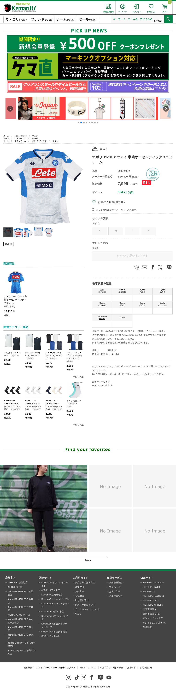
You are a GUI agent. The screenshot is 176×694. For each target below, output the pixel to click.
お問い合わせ (146, 667)
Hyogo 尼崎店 (162, 291)
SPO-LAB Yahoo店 (50, 636)
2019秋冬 (9, 244)
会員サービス (114, 577)
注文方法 (79, 587)
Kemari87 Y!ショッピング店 (55, 599)
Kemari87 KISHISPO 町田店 (20, 629)
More (88, 560)
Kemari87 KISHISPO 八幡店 (20, 601)
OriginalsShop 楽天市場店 (54, 631)
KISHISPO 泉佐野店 (18, 582)
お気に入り (114, 591)
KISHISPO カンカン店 (19, 614)
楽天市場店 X (149, 609)
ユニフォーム (33, 138)
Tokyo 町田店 (142, 304)
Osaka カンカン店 (162, 304)
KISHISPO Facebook (153, 596)
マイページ (114, 587)
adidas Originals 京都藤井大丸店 (21, 652)
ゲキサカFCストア (50, 590)
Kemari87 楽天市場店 (52, 594)
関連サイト (45, 577)
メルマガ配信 (115, 596)
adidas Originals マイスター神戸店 (21, 644)
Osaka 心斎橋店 (102, 304)
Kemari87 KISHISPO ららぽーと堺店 (20, 621)
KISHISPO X (149, 591)
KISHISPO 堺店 (15, 587)
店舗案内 (10, 577)
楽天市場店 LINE (151, 613)
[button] (78, 122)
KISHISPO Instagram (153, 582)
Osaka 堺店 (122, 304)
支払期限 (79, 596)
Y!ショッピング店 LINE (154, 622)
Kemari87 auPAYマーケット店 (55, 605)
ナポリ (55, 141)
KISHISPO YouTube (153, 605)
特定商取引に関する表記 (111, 667)
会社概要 (28, 667)
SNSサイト (147, 577)
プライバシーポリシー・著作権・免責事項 (55, 667)
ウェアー (36, 136)
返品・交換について (85, 605)
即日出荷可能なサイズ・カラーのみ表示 (116, 210)
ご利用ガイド (80, 577)
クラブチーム (20, 141)
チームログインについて (87, 609)
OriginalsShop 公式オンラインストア (54, 625)
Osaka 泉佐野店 (122, 291)
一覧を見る (78, 376)
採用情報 (131, 667)
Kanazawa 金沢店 (102, 317)
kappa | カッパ (21, 136)
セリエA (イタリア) (39, 141)
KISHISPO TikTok (151, 587)
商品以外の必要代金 (85, 582)
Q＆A (78, 613)
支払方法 (79, 591)
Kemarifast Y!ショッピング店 (54, 618)
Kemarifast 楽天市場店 (52, 611)
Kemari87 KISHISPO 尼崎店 (20, 609)
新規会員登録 (115, 582)
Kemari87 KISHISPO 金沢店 (20, 637)
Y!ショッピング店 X (153, 618)
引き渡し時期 (82, 600)
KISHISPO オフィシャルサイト (54, 584)
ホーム (6, 136)
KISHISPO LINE (151, 600)
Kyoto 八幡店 (142, 291)
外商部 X (147, 627)
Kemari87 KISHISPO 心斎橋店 (20, 593)
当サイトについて (88, 667)
